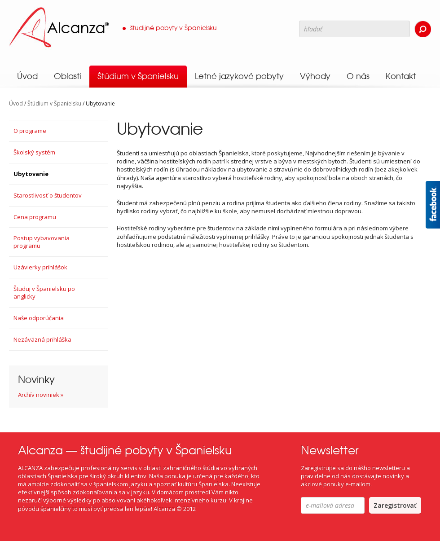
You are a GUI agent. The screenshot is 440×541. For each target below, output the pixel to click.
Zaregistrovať (395, 505)
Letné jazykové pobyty (239, 76)
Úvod (27, 76)
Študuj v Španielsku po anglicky (44, 292)
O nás (358, 76)
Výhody (315, 76)
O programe (29, 131)
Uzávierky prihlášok (40, 267)
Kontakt (401, 76)
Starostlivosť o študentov (47, 195)
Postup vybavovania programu (41, 242)
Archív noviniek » (40, 395)
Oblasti (67, 76)
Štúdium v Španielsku (138, 76)
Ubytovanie (30, 174)
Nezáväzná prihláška (42, 339)
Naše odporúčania (38, 318)
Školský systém (34, 152)
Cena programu (34, 217)
